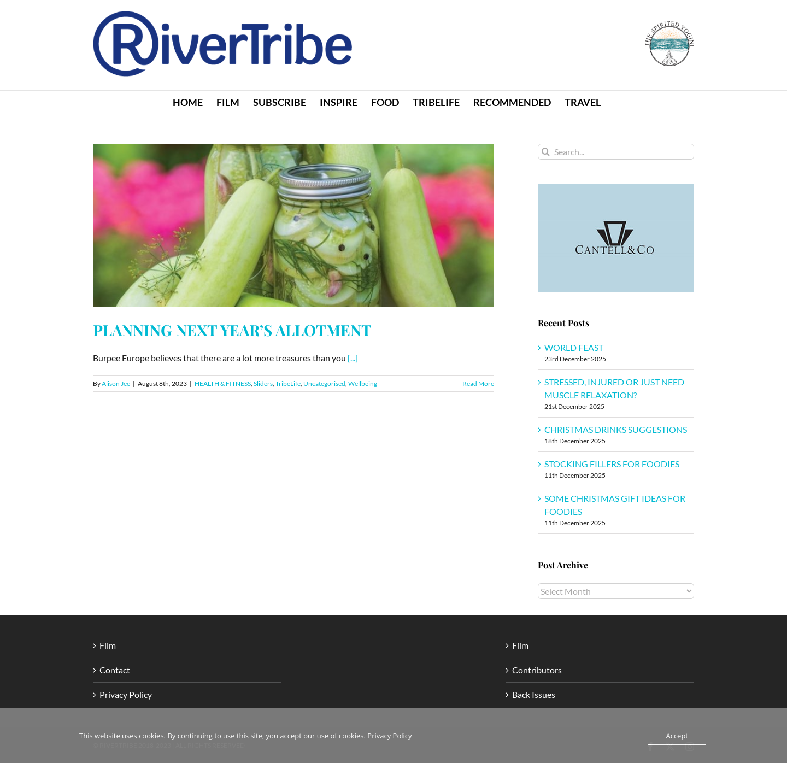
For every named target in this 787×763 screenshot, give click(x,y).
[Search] (546, 152)
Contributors (537, 670)
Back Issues (533, 694)
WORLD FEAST (573, 347)
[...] (353, 358)
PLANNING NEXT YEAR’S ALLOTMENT (232, 330)
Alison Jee (116, 383)
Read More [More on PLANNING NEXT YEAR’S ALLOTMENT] (478, 383)
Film (107, 645)
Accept (677, 736)
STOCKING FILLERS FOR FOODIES (611, 464)
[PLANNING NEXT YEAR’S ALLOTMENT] (293, 225)
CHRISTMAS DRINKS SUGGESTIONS (615, 429)
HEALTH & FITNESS (223, 383)
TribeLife (288, 383)
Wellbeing (362, 383)
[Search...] (616, 152)
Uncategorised (324, 383)
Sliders (263, 383)
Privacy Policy (125, 694)
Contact (114, 670)
